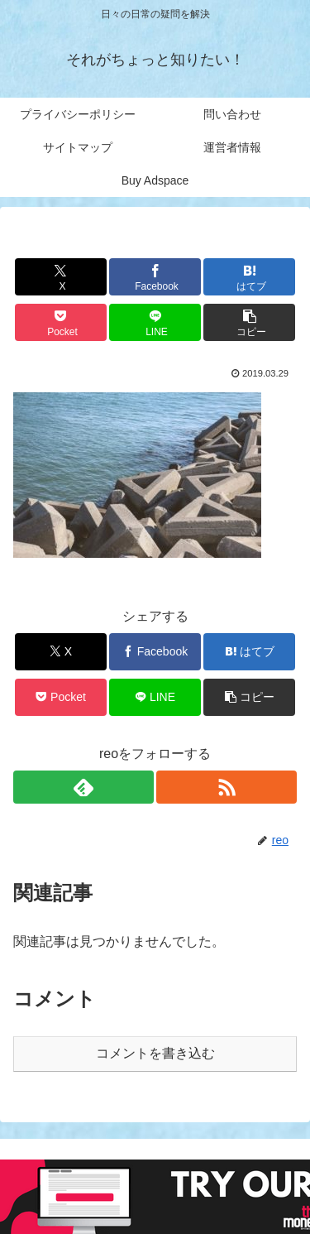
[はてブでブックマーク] (249, 276)
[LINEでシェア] (155, 322)
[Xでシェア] (61, 276)
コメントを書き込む (155, 1053)
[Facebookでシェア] (155, 276)
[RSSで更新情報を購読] (226, 787)
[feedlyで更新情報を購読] (83, 787)
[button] (249, 322)
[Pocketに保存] (61, 322)
